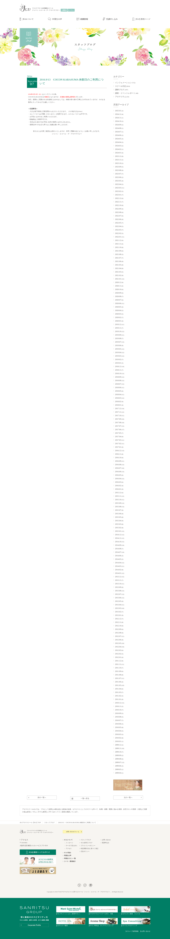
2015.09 (118, 503)
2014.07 (118, 552)
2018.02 (118, 401)
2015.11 (118, 496)
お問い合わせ (106, 840)
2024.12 (118, 114)
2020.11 (118, 286)
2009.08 (118, 759)
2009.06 (118, 766)
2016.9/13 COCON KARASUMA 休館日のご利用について (77, 822)
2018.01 (118, 405)
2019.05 (118, 349)
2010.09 (118, 713)
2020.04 (118, 310)
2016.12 (118, 450)
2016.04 (118, 479)
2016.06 (118, 472)
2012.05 (118, 643)
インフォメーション (123, 83)
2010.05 (118, 727)
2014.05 (118, 559)
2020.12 (118, 282)
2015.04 (118, 521)
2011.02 (118, 696)
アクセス (69, 848)
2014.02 (118, 570)
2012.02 (118, 654)
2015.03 (118, 524)
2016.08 (118, 465)
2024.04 (118, 142)
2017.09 (118, 419)
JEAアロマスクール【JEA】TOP (30, 822)
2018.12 (118, 366)
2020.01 (118, 321)
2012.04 (118, 647)
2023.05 (118, 181)
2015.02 (118, 528)
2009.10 (118, 752)
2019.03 (118, 356)
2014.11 (118, 538)
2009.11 (118, 748)
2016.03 (118, 482)
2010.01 (118, 741)
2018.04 (118, 394)
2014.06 (118, 556)
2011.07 (118, 678)
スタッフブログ (49, 822)
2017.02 (118, 443)
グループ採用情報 (133, 931)
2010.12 (118, 703)
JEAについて (68, 840)
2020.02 (118, 317)
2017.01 (118, 447)
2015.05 (118, 517)
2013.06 (118, 598)
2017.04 (118, 436)
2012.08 (118, 633)
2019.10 (118, 331)
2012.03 (118, 650)
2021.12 (118, 240)
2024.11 (118, 118)
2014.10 (118, 542)
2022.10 (118, 205)
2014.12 (118, 535)
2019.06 (118, 345)
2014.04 (118, 563)
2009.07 (118, 762)
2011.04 (118, 689)
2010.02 (118, 738)
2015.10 (118, 500)
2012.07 (118, 636)
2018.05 (118, 391)
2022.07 (118, 216)
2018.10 (118, 373)
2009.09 (118, 755)
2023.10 (118, 163)
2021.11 (118, 244)
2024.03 (118, 146)
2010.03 (118, 734)
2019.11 (118, 328)
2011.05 (118, 685)
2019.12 (118, 324)
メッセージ (69, 843)
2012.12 (118, 619)
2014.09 (118, 545)
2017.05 (118, 433)
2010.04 (118, 731)
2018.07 (118, 384)
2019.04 (118, 352)
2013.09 (118, 587)
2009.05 (118, 769)
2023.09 (118, 167)
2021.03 (118, 272)
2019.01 (118, 363)
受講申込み (105, 843)
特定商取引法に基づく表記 (89, 848)
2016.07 (118, 468)
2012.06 (118, 640)
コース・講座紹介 (70, 861)
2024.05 (118, 139)
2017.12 (118, 408)
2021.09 (118, 251)
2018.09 (118, 377)
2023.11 (118, 160)
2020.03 (118, 314)
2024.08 (118, 128)
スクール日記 (120, 86)
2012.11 (118, 622)
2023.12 (118, 156)
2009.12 (118, 745)
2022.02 (118, 233)
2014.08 (118, 549)
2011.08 (118, 675)
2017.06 (118, 429)
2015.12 (118, 493)
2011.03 (118, 692)
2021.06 (118, 261)
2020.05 (118, 307)
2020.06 (118, 303)
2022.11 (118, 202)
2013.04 (118, 605)
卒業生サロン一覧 (70, 858)
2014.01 (118, 573)
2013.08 (118, 591)
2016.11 (118, 454)
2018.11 (118, 370)
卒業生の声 (67, 855)
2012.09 (118, 629)
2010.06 (118, 724)
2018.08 (118, 380)
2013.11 (118, 580)
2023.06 (118, 177)
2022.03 (118, 230)
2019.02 (118, 359)
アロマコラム (120, 97)
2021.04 (118, 268)
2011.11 (118, 664)
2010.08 (118, 717)
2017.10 (118, 415)
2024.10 (118, 121)
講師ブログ (119, 90)
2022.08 (118, 212)
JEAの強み (67, 852)
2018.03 (118, 398)
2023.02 (118, 191)
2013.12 (118, 577)
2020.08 (118, 296)
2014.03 (118, 566)
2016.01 (118, 489)
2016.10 (118, 458)
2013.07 (118, 594)
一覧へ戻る (85, 798)
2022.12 (118, 198)
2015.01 (118, 531)
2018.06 (118, 387)
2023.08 (118, 170)
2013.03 (118, 608)
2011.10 (118, 668)
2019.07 (118, 342)
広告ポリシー (85, 851)
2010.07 (118, 720)
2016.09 (118, 461)
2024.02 (118, 149)
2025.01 (118, 111)
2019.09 (118, 335)
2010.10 (118, 710)
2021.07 (118, 258)
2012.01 (118, 657)
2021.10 (118, 247)
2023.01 (118, 195)
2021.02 (118, 275)
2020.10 (118, 289)
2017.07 (118, 426)
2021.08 (118, 254)
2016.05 (118, 475)
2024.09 (118, 125)
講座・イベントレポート (125, 93)
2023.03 (118, 188)
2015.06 (118, 514)
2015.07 (118, 510)
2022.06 (118, 219)
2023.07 (118, 174)
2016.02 (118, 486)
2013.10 (118, 584)
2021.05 (118, 265)
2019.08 (118, 338)
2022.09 (118, 209)
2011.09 (118, 671)
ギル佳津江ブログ (86, 843)
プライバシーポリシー (88, 845)
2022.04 (118, 226)
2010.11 (118, 706)
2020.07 (118, 300)
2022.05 (118, 223)
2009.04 (118, 773)
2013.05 (118, 601)
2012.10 (118, 626)
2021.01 (118, 279)
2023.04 (118, 184)
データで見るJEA (71, 845)
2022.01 (118, 237)
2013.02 (118, 612)
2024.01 (118, 153)
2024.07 (118, 132)
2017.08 (118, 422)
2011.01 (118, 699)
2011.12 (118, 661)
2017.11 (118, 412)
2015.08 (118, 507)
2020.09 (118, 293)
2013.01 (118, 615)
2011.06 (118, 682)
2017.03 (118, 440)
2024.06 (118, 135)
